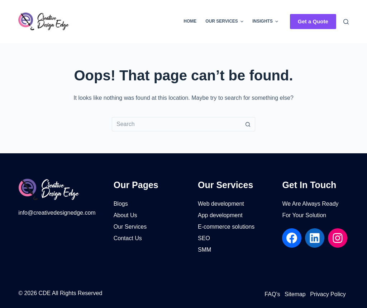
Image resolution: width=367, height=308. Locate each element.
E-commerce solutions (226, 227)
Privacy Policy (328, 294)
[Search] (346, 21)
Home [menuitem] (190, 21)
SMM (204, 250)
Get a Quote (313, 21)
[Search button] (248, 124)
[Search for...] (176, 124)
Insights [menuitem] (266, 21)
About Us (125, 215)
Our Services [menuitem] (225, 21)
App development (220, 215)
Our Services (130, 227)
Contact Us (128, 238)
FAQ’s (272, 294)
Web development (221, 204)
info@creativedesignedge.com (56, 213)
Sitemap (295, 294)
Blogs (121, 204)
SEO (204, 238)
